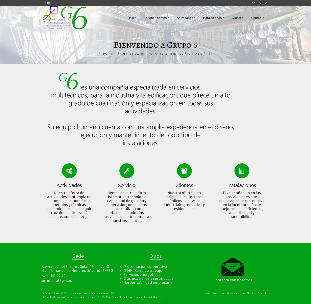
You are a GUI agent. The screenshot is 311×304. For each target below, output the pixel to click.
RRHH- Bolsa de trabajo (143, 271)
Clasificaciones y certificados (149, 279)
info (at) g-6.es (57, 281)
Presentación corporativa (145, 267)
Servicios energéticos (142, 275)
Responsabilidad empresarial (149, 283)
